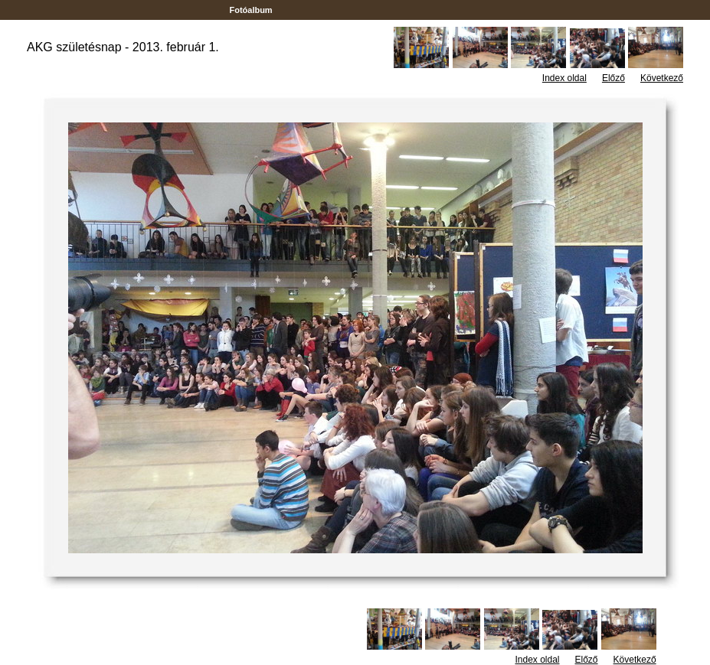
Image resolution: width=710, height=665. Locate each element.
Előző (613, 78)
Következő (661, 78)
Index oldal (564, 78)
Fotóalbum (250, 10)
